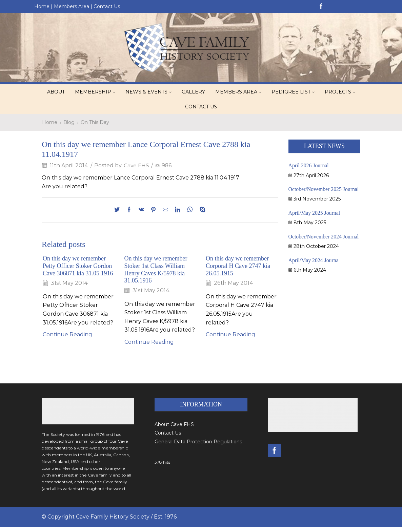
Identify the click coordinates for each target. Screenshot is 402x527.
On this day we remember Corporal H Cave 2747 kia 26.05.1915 (238, 266)
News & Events (148, 92)
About (56, 92)
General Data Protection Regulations (198, 442)
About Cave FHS (174, 424)
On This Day (95, 122)
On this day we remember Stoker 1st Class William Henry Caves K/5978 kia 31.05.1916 (156, 269)
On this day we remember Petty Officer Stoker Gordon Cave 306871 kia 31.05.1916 (78, 266)
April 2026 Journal (308, 165)
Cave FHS (136, 165)
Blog (69, 122)
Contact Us (107, 6)
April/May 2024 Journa (313, 260)
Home (41, 6)
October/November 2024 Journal (324, 236)
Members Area (71, 6)
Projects (340, 92)
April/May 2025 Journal (314, 213)
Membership (95, 92)
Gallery (193, 92)
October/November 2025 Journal (324, 189)
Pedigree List (293, 92)
